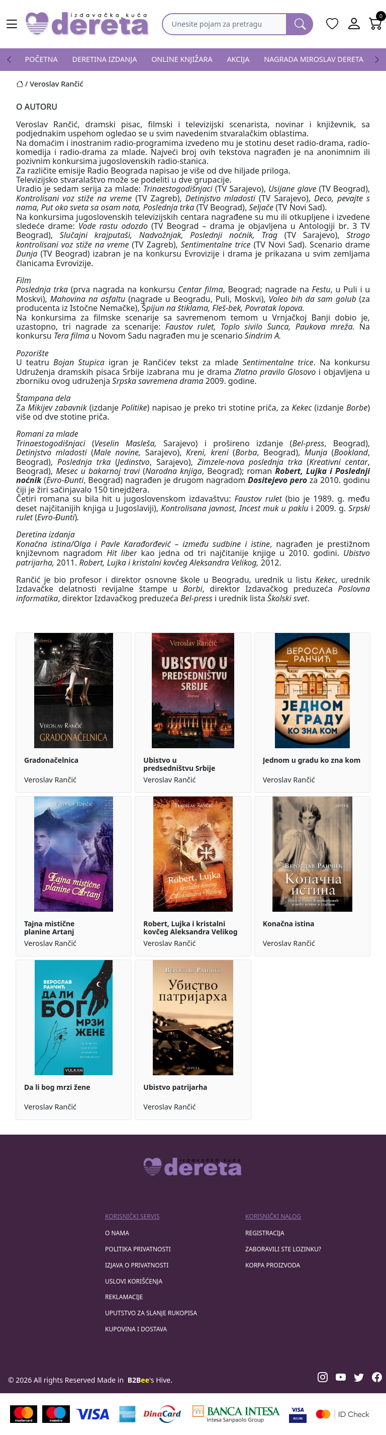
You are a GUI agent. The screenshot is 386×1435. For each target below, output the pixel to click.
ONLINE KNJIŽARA (182, 59)
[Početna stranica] (23, 84)
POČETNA (41, 59)
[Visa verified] (297, 1414)
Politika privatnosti (138, 1249)
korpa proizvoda (272, 1265)
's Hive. (150, 1380)
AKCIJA (238, 59)
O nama (117, 1233)
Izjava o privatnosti (136, 1265)
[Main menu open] (12, 24)
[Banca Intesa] (236, 1414)
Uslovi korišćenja (133, 1281)
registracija (264, 1233)
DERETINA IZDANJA (104, 59)
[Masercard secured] (342, 1414)
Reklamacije (124, 1297)
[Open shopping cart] (375, 24)
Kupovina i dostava (136, 1329)
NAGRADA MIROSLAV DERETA (313, 59)
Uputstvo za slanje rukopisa (151, 1313)
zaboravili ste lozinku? (283, 1249)
